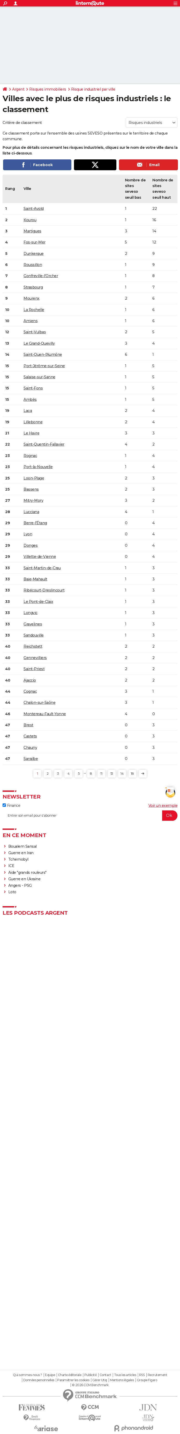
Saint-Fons (33, 388)
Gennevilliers (35, 657)
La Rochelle (34, 309)
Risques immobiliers (47, 89)
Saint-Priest (34, 669)
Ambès (30, 399)
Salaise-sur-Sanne (39, 377)
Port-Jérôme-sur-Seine (44, 366)
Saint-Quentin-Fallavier (44, 444)
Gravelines (33, 624)
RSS (142, 1375)
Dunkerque (34, 253)
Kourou (30, 220)
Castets (30, 736)
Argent (18, 89)
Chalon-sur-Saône (39, 702)
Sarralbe (31, 758)
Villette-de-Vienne (40, 556)
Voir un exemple (163, 805)
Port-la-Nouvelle (38, 466)
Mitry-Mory (33, 500)
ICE (11, 865)
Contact (105, 1375)
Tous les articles (125, 1375)
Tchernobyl (18, 859)
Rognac (30, 455)
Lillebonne (33, 422)
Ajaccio (30, 680)
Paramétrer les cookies (73, 1380)
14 (122, 773)
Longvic (31, 612)
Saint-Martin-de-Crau (42, 568)
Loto (12, 892)
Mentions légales (122, 1380)
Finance (11, 805)
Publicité (90, 1375)
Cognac (30, 691)
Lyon (28, 534)
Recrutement (157, 1375)
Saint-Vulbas (35, 332)
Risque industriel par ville (93, 89)
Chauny (30, 747)
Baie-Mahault (35, 579)
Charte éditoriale (69, 1375)
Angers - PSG (20, 885)
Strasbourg (33, 287)
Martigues (32, 231)
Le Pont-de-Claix (38, 601)
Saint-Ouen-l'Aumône (43, 354)
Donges (31, 545)
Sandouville (34, 635)
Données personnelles (38, 1380)
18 (132, 773)
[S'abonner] (90, 815)
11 (101, 773)
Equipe (50, 1375)
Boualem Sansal (22, 846)
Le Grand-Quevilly (39, 343)
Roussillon (33, 264)
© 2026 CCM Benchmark (90, 1385)
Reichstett (33, 646)
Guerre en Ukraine (24, 879)
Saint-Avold (34, 208)
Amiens (31, 321)
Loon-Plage (34, 478)
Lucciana (31, 511)
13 (111, 773)
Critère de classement (22, 122)
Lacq (28, 410)
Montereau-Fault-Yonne (45, 714)
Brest (28, 725)
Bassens (31, 489)
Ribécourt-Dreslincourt (44, 590)
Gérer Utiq (99, 1380)
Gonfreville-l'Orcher (41, 276)
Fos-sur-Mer (35, 242)
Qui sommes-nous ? (27, 1375)
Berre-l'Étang (35, 523)
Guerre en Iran (21, 853)
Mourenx (32, 298)
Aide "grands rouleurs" (27, 872)
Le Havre (31, 433)
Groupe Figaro (147, 1380)
